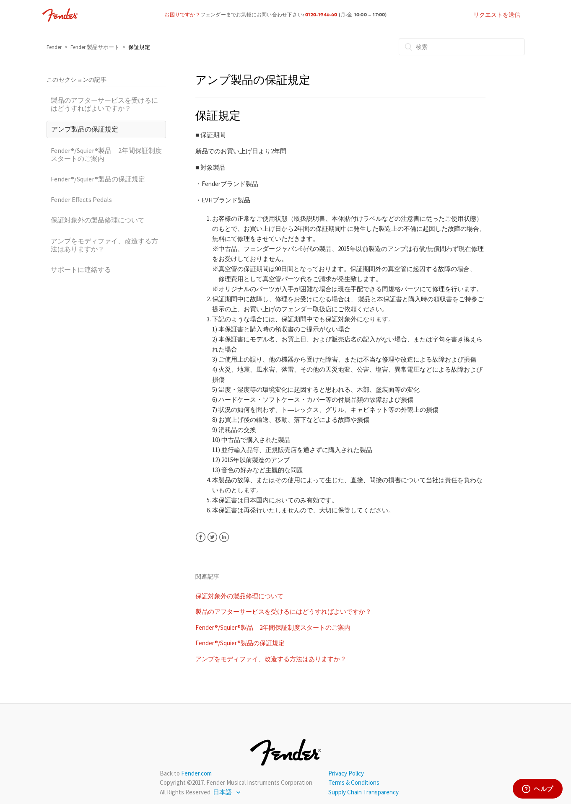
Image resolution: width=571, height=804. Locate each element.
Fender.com (196, 773)
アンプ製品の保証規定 (84, 129)
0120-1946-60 (322, 15)
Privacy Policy (346, 773)
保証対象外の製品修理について (98, 220)
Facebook (200, 537)
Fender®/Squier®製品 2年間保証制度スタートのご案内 (106, 154)
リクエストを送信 (496, 14)
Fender (54, 47)
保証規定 (139, 47)
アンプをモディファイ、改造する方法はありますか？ (104, 245)
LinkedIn (224, 537)
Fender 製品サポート (94, 47)
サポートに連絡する (81, 269)
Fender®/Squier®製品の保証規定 (98, 179)
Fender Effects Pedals (81, 199)
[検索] (461, 47)
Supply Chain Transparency (363, 792)
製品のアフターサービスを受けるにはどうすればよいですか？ (104, 104)
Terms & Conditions (353, 782)
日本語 (223, 792)
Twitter (212, 537)
